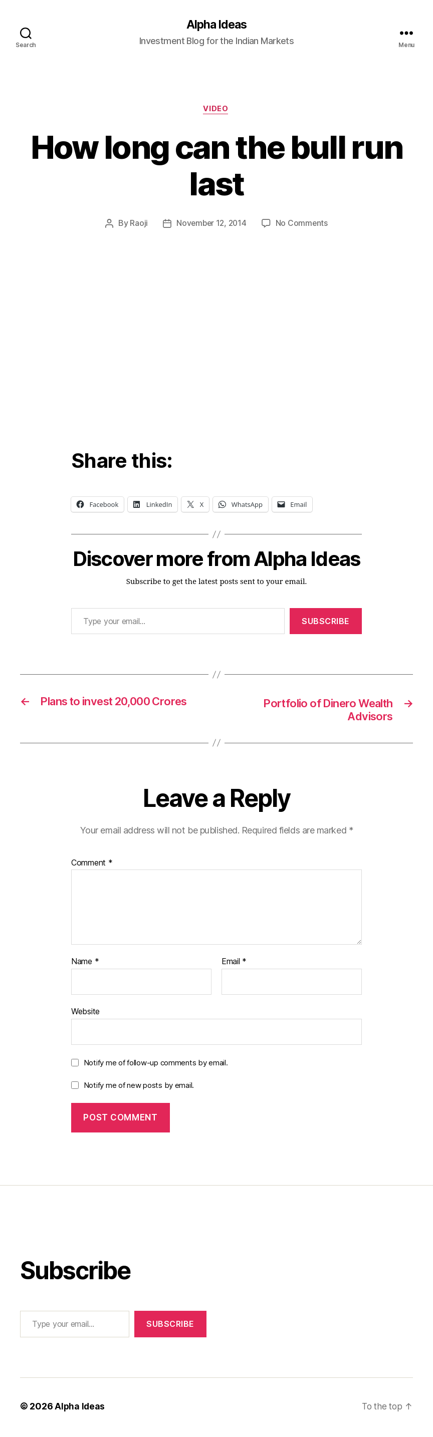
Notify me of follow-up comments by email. (156, 1065)
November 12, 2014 (211, 225)
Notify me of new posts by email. (139, 1088)
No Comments (303, 225)
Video (216, 110)
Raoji (137, 225)
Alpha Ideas (216, 25)
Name (85, 964)
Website (85, 1014)
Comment (92, 865)
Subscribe (326, 622)
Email (234, 964)
